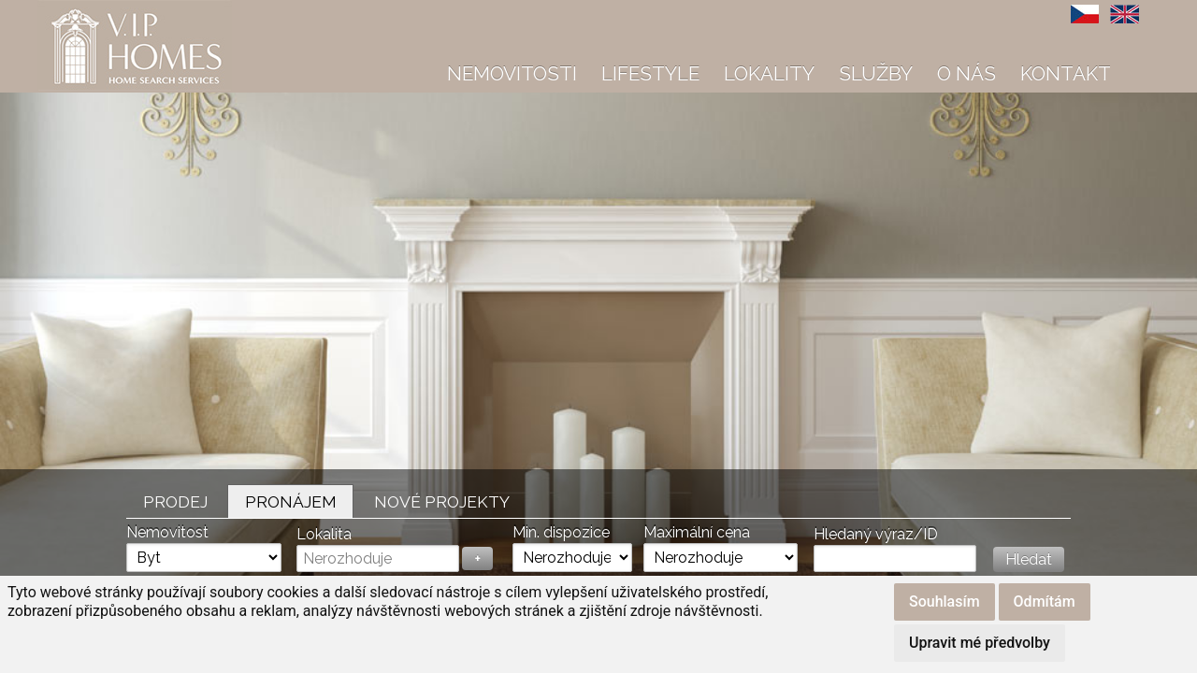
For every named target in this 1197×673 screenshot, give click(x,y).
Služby (876, 73)
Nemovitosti (512, 73)
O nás (966, 73)
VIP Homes (83, 10)
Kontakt (1065, 73)
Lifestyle (650, 73)
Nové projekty (442, 501)
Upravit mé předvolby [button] (979, 643)
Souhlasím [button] (944, 601)
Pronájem (291, 501)
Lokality (769, 73)
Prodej (175, 501)
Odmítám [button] (1044, 601)
